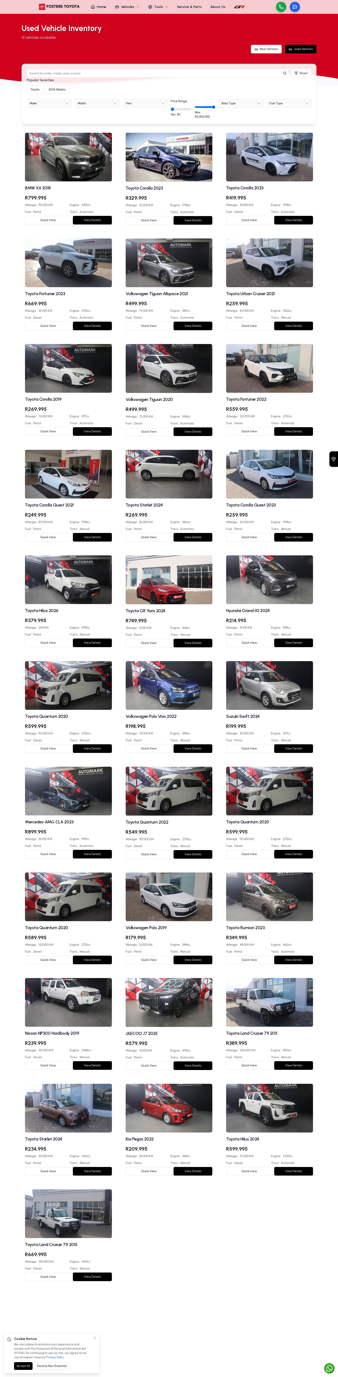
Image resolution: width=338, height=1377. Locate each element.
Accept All (23, 1366)
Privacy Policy (55, 1357)
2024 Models (57, 89)
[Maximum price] (205, 107)
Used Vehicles (301, 49)
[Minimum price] (181, 109)
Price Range (179, 101)
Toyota (34, 89)
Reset (301, 73)
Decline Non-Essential (52, 1366)
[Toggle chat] (295, 7)
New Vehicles (266, 49)
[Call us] (281, 7)
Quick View (48, 220)
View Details (92, 220)
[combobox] (49, 103)
